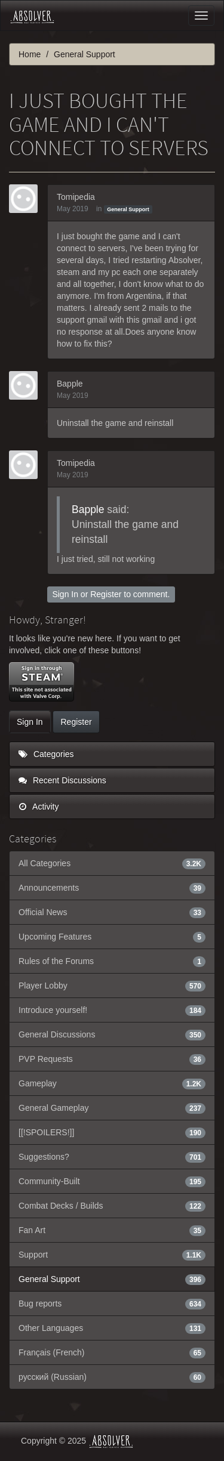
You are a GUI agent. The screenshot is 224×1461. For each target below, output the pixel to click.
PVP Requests (112, 1059)
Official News (112, 912)
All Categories (112, 863)
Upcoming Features (112, 937)
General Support (128, 209)
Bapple (70, 383)
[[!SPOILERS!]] (112, 1132)
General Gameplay (112, 1108)
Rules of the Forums (112, 961)
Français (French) (112, 1352)
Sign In (65, 594)
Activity (39, 806)
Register (105, 594)
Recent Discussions (62, 780)
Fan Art (112, 1230)
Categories (46, 754)
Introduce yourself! (112, 1010)
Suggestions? (112, 1157)
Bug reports (112, 1303)
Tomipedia (76, 197)
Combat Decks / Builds (112, 1206)
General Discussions (112, 1034)
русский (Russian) (112, 1377)
